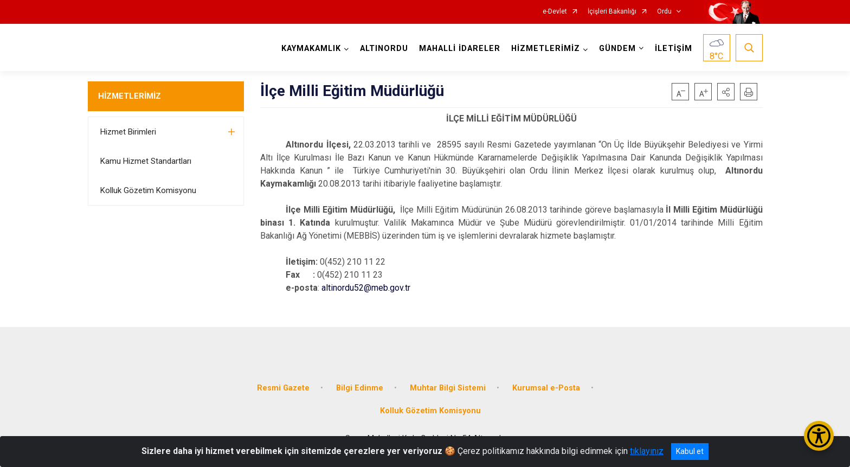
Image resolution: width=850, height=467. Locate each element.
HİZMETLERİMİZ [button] (545, 48)
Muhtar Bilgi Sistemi (448, 388)
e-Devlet (555, 11)
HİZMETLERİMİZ (129, 96)
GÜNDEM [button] (617, 48)
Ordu (664, 11)
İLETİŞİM (673, 48)
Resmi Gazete (283, 388)
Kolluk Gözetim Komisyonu (148, 190)
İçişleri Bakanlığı (612, 11)
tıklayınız (647, 451)
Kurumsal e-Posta (546, 388)
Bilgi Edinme (359, 388)
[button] (726, 91)
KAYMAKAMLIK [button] (311, 48)
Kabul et (690, 451)
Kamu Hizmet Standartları (145, 161)
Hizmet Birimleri (128, 132)
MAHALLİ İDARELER (459, 48)
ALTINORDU (384, 48)
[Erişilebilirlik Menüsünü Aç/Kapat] (819, 436)
